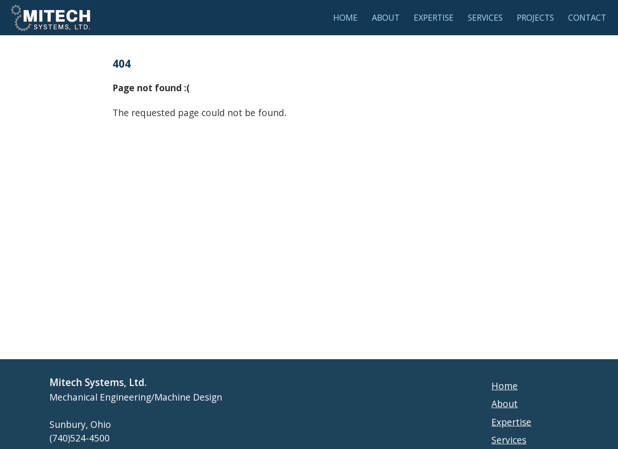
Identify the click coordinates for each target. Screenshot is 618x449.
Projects (535, 17)
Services (485, 17)
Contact (587, 17)
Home (345, 17)
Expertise (434, 17)
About (386, 17)
